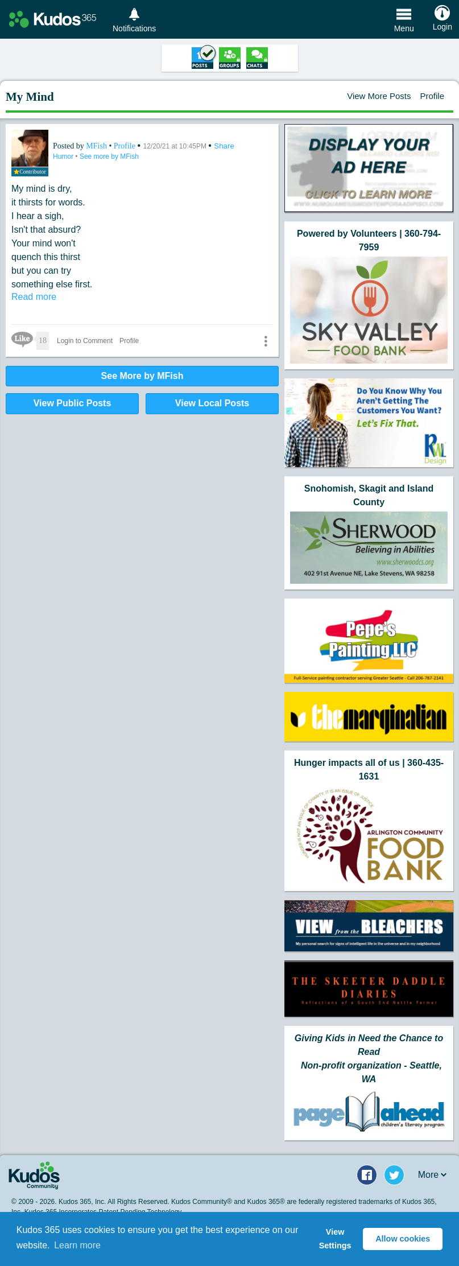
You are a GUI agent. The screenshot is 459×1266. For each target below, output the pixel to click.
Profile (432, 96)
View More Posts (379, 96)
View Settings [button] (335, 1238)
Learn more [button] (77, 1245)
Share (224, 146)
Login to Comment (85, 341)
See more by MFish (109, 156)
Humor (64, 156)
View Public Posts (72, 403)
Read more (33, 297)
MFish (97, 146)
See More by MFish (142, 376)
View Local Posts (212, 403)
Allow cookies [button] (402, 1238)
